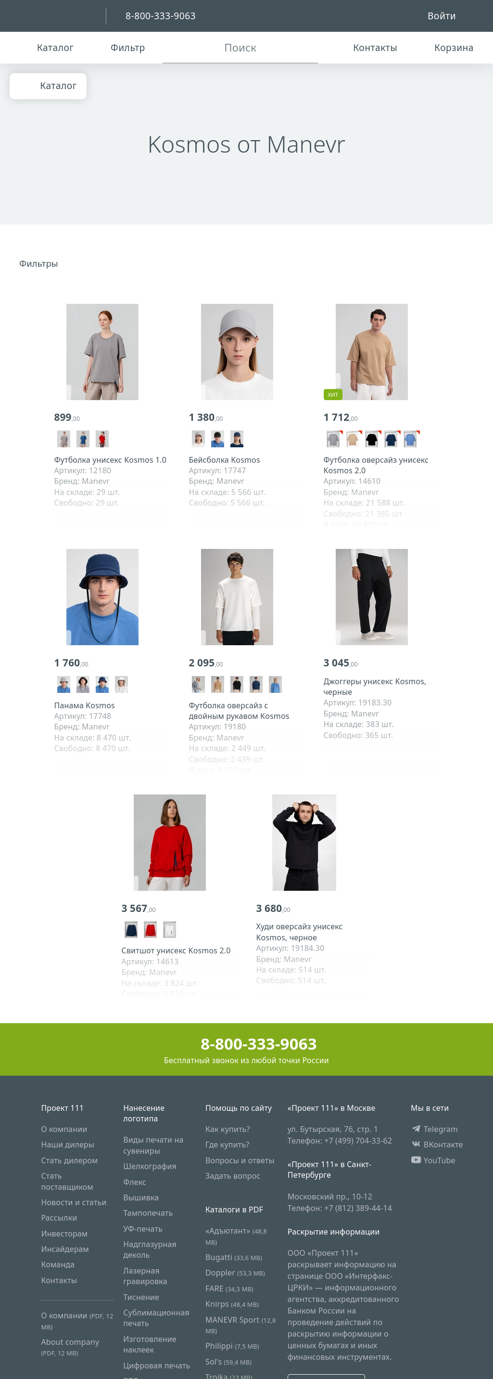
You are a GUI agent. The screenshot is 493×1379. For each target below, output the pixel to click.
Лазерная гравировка (145, 1276)
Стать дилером (69, 1160)
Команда (58, 1265)
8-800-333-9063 (246, 1043)
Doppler (235, 1273)
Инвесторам (64, 1233)
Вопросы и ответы (240, 1160)
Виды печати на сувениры (153, 1145)
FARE (229, 1288)
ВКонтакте (437, 1145)
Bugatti (233, 1257)
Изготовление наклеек (150, 1344)
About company (70, 1347)
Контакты (59, 1280)
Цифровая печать (156, 1365)
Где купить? (227, 1145)
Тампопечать (148, 1213)
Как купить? (227, 1129)
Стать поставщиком (67, 1181)
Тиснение (141, 1297)
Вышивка (141, 1197)
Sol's (228, 1361)
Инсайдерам (65, 1249)
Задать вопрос (232, 1176)
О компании (64, 1129)
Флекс (134, 1182)
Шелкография (150, 1166)
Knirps (232, 1304)
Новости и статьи (73, 1202)
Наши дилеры (67, 1145)
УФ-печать (143, 1228)
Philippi (232, 1346)
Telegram (434, 1129)
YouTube (433, 1160)
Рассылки (59, 1218)
